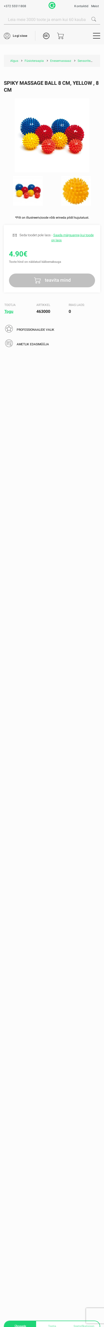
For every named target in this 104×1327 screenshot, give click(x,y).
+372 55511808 (15, 6)
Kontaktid (81, 6)
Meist (95, 6)
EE (46, 36)
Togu (8, 311)
